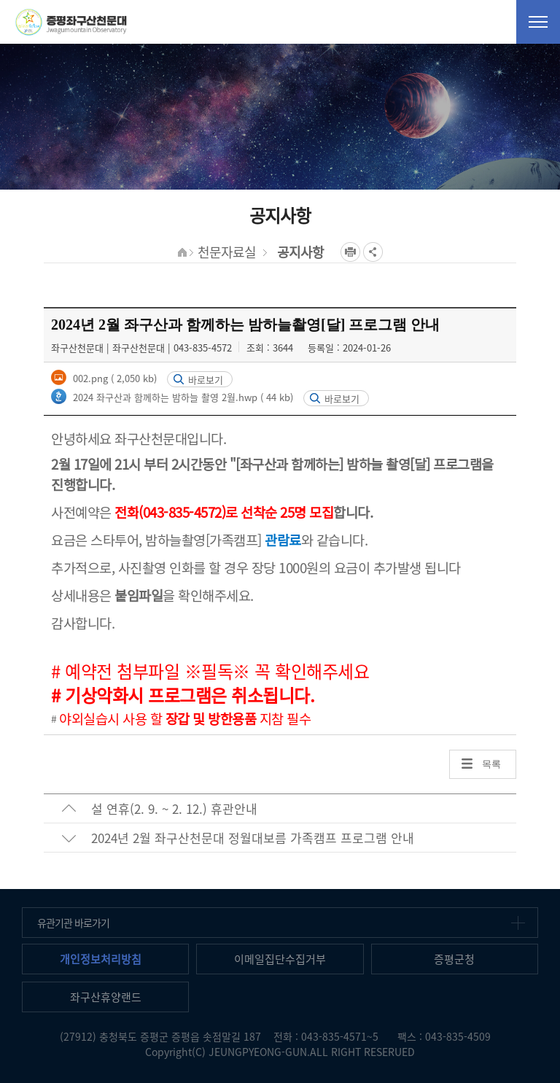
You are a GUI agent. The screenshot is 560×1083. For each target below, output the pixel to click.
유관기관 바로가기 (73, 922)
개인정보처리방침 (100, 959)
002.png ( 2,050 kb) (113, 378)
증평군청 (454, 959)
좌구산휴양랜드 (105, 997)
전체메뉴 (538, 22)
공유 (373, 252)
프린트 (350, 252)
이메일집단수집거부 (280, 959)
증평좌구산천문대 (71, 22)
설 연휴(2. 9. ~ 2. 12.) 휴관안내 (174, 808)
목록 (491, 763)
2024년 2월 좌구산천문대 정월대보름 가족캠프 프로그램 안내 (252, 837)
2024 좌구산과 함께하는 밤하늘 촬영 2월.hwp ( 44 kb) (181, 397)
